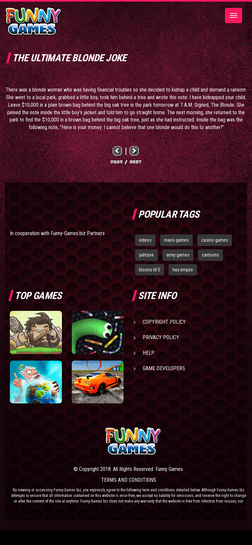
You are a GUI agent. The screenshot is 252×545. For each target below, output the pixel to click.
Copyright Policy (164, 322)
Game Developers (164, 368)
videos (145, 240)
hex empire (183, 269)
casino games (214, 240)
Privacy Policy (161, 337)
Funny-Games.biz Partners (78, 233)
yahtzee (146, 255)
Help (148, 353)
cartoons (210, 255)
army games (177, 255)
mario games (176, 240)
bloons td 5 (149, 269)
